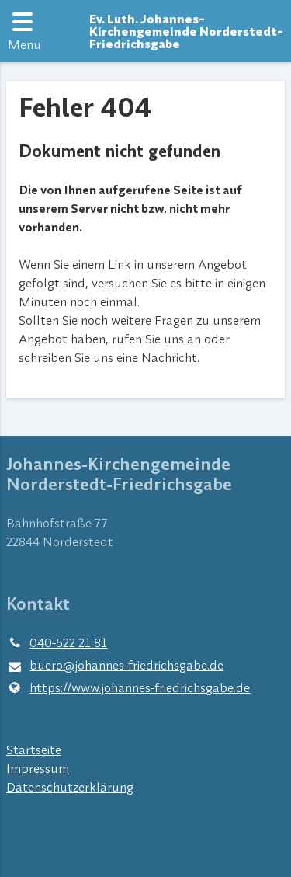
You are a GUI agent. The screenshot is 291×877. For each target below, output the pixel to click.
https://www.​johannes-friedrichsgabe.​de (128, 687)
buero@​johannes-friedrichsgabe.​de (114, 665)
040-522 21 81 (56, 642)
